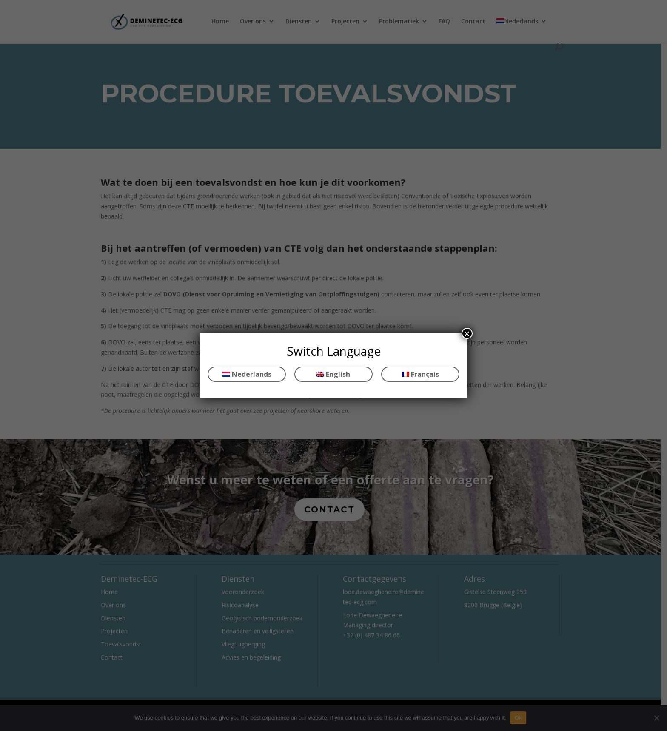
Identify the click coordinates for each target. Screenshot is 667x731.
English (333, 374)
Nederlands (246, 374)
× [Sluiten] (467, 333)
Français (420, 374)
